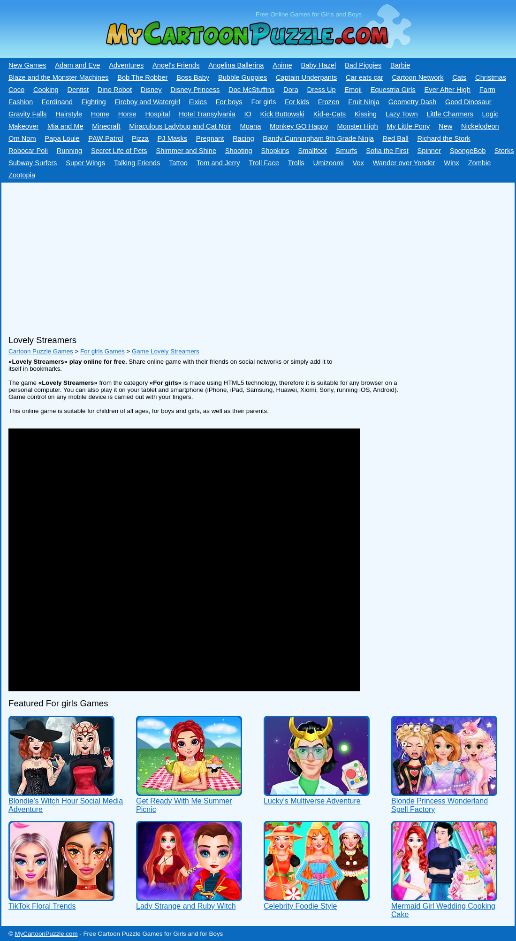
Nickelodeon (480, 126)
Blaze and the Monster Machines (58, 77)
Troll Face (264, 163)
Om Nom (22, 138)
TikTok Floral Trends (42, 906)
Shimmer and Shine (186, 150)
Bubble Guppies (242, 77)
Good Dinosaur (468, 102)
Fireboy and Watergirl (147, 102)
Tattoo (178, 163)
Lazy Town (402, 114)
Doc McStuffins (251, 89)
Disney (151, 89)
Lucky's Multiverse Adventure (312, 801)
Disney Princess (195, 89)
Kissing (366, 114)
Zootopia (21, 175)
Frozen (329, 102)
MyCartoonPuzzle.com (46, 933)
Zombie (479, 163)
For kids (297, 102)
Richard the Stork (443, 138)
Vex (358, 163)
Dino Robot (115, 89)
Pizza (140, 138)
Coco (16, 89)
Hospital (157, 114)
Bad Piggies (363, 65)
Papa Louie (62, 138)
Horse (127, 114)
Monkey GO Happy (299, 126)
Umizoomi (328, 163)
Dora (290, 89)
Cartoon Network (418, 77)
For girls (263, 102)
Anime (282, 65)
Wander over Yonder (404, 163)
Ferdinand (57, 102)
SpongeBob (468, 150)
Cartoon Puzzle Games (40, 351)
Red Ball (395, 138)
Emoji (353, 89)
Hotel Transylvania (207, 114)
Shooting (238, 150)
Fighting (94, 102)
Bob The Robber (142, 77)
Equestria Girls (393, 89)
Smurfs (346, 150)
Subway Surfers (32, 163)
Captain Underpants (306, 77)
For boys (229, 102)
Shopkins (275, 150)
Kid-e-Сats (329, 114)
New (445, 126)
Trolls (296, 163)
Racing (243, 138)
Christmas (490, 77)
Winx (451, 163)
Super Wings (85, 163)
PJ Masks (173, 138)
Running (70, 150)
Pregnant (210, 138)
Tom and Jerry (218, 163)
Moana (250, 126)
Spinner (429, 150)
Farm (487, 89)
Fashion (20, 102)
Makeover (23, 126)
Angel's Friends (176, 65)
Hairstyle (68, 114)
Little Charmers (449, 114)
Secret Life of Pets (119, 150)
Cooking (46, 89)
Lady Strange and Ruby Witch (186, 906)
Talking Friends (137, 163)
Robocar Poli (28, 150)
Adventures (126, 65)
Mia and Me (65, 126)
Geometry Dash (412, 102)
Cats (459, 77)
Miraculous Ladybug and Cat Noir (180, 126)
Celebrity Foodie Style (300, 906)
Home (100, 114)
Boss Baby (192, 77)
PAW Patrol (105, 138)
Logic (490, 114)
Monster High (357, 126)
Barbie (400, 65)
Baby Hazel (318, 65)
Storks (504, 150)
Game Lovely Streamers (165, 351)
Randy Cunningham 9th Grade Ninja (318, 138)
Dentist (78, 89)
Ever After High (448, 89)
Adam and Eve (77, 65)
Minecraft (106, 126)
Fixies (198, 102)
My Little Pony (408, 126)
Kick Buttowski (282, 114)
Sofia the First (387, 150)
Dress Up (321, 89)
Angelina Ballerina (236, 65)
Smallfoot (312, 150)
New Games (27, 65)
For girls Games (102, 351)
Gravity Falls (27, 114)
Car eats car (364, 77)
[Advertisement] (254, 255)
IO (247, 114)
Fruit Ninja (363, 102)
